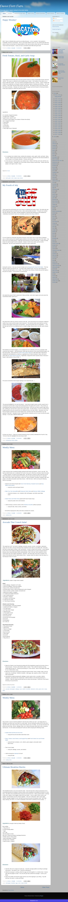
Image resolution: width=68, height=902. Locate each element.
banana (54, 148)
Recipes (10, 13)
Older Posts (45, 887)
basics (53, 150)
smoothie (54, 257)
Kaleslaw (16, 753)
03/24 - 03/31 (58, 125)
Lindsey (9, 48)
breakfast (13, 883)
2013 (55, 93)
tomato (21, 178)
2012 (55, 136)
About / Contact (60, 13)
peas (53, 236)
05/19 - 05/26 (58, 110)
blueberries (54, 163)
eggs (17, 883)
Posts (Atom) (11, 890)
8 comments (19, 176)
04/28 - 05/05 (58, 115)
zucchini (54, 282)
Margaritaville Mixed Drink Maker (35, 267)
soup (18, 178)
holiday (15, 440)
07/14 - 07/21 (58, 94)
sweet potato (55, 267)
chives (53, 177)
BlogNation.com (34, 900)
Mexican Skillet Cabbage (39, 491)
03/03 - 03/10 (58, 130)
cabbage (17, 689)
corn (53, 182)
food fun (54, 194)
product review (55, 243)
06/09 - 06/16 (58, 106)
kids (53, 209)
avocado (7, 689)
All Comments (56, 20)
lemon (53, 216)
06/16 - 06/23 (58, 104)
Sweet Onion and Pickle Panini (12, 498)
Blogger (41, 895)
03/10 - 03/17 (58, 128)
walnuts (54, 277)
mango (53, 223)
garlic (9, 178)
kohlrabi (54, 213)
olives (53, 226)
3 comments (19, 48)
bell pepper (12, 689)
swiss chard (54, 270)
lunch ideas (54, 221)
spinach (54, 262)
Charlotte (8, 170)
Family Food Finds (55, 26)
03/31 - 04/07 (58, 123)
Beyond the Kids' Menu (19, 13)
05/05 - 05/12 (58, 113)
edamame (33, 689)
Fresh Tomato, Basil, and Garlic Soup (18, 55)
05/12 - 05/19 (58, 111)
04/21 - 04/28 (58, 117)
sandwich (54, 253)
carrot (20, 689)
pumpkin (54, 245)
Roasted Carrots (35, 483)
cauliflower (54, 172)
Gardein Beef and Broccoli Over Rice (13, 732)
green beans (55, 201)
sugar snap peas (56, 265)
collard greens (55, 180)
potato (53, 241)
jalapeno (54, 206)
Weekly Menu (8, 447)
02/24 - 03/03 (58, 132)
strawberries (55, 263)
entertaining (8, 440)
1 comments (19, 513)
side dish (54, 255)
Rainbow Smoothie (28, 504)
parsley (54, 231)
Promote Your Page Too (56, 29)
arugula (54, 145)
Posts (55, 18)
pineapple (54, 238)
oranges (54, 229)
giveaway (54, 199)
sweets (53, 268)
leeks (53, 214)
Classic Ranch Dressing (15, 355)
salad (4, 690)
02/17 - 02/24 (58, 134)
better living (54, 158)
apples (53, 141)
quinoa (53, 246)
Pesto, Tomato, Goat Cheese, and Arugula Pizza (16, 738)
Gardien (54, 196)
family (12, 440)
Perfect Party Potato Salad (25, 352)
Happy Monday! (10, 20)
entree (36, 689)
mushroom (54, 224)
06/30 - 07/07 (58, 100)
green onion (41, 689)
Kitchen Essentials (40, 13)
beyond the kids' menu (57, 160)
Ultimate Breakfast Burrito (14, 767)
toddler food (54, 272)
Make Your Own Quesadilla (11, 491)
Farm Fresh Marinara (26, 483)
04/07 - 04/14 (58, 121)
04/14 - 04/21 (58, 119)
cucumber (28, 689)
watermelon (54, 279)
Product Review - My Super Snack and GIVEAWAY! (61, 51)
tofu (53, 273)
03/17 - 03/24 (58, 126)
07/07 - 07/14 (58, 98)
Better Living (31, 13)
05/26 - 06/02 (58, 108)
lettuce (53, 218)
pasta (53, 233)
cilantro (24, 689)
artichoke (54, 143)
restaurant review (56, 250)
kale (53, 207)
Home (4, 13)
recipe (15, 178)
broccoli (54, 167)
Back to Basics (50, 13)
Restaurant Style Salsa (25, 491)
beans (53, 153)
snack (53, 258)
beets (53, 155)
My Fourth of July (10, 185)
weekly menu (8, 515)
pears (53, 235)
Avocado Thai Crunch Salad (14, 522)
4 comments (19, 881)
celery (53, 174)
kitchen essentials (56, 211)
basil (7, 178)
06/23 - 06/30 (58, 102)
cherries (54, 175)
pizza (53, 240)
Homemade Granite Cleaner (61, 64)
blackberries (55, 162)
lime (53, 219)
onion (12, 178)
